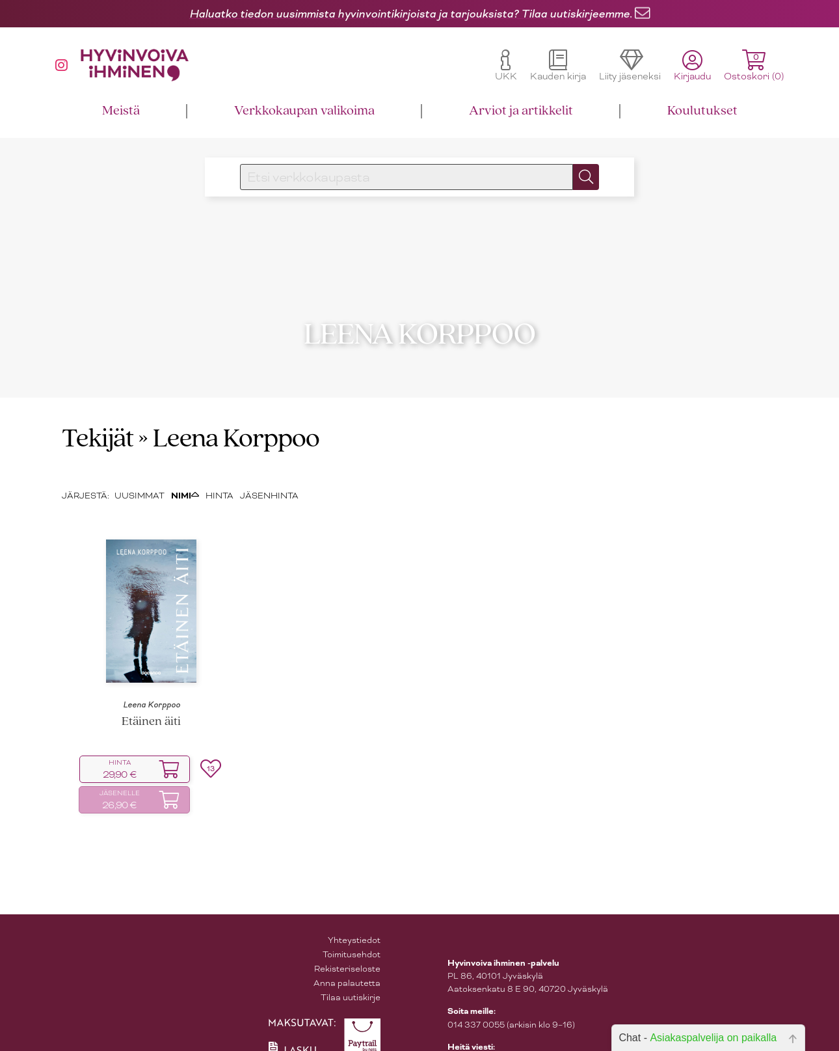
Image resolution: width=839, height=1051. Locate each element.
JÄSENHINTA (269, 479)
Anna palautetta (346, 967)
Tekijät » (105, 424)
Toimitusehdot (351, 938)
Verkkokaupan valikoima (304, 111)
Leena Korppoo (151, 689)
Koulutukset (702, 111)
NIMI (185, 480)
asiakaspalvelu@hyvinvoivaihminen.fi (522, 1044)
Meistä (121, 111)
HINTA (219, 479)
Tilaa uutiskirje (350, 981)
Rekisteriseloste (347, 953)
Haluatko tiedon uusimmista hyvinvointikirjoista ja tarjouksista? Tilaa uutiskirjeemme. (410, 14)
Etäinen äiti (151, 706)
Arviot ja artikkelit (521, 111)
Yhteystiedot (354, 924)
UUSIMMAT (139, 479)
